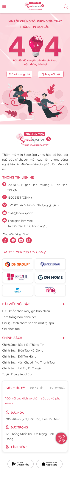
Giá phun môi (11, 329)
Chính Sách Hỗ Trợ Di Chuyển (22, 368)
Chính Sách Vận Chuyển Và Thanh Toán (29, 362)
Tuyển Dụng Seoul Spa (17, 374)
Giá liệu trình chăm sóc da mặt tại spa (28, 323)
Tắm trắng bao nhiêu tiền (19, 317)
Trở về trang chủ (19, 74)
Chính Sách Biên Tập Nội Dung (22, 350)
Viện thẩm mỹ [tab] (16, 388)
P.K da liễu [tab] (37, 388)
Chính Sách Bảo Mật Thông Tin (23, 344)
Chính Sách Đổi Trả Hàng (19, 356)
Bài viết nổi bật (16, 304)
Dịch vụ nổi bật (50, 74)
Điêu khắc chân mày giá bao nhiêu (26, 311)
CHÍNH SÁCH (12, 338)
